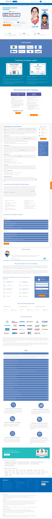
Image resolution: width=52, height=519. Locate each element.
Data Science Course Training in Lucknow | (21, 502)
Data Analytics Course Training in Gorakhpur (10, 463)
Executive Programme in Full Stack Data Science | (9, 512)
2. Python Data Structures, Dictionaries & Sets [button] (10, 222)
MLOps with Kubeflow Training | (7, 510)
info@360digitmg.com (19, 486)
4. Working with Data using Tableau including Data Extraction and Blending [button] (14, 239)
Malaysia (10, 475)
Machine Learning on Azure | (30, 510)
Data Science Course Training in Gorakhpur (23, 463)
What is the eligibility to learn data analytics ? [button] (10, 359)
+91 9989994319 (42, 280)
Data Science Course (7, 306)
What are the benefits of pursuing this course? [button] (10, 368)
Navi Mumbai (18, 473)
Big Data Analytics (39, 267)
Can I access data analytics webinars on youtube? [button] (11, 384)
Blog (38, 1)
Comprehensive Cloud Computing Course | (8, 507)
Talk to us (7, 454)
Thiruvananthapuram (29, 470)
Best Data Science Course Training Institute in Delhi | (9, 502)
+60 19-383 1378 (18, 487)
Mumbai (43, 473)
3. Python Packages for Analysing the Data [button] (9, 224)
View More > (6, 243)
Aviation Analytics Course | (13, 495)
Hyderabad (6, 475)
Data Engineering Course (24, 306)
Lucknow (17, 470)
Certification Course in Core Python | (18, 509)
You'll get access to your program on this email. (40, 287)
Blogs (36, 481)
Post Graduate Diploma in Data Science (20, 512)
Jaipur (6, 470)
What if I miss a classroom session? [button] (9, 388)
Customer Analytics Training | (20, 496)
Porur (14, 473)
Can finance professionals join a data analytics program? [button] (12, 373)
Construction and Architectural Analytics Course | (9, 497)
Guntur (43, 470)
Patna (21, 470)
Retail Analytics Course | (27, 496)
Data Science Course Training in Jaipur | (18, 501)
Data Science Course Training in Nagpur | (28, 501)
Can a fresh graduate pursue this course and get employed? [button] (12, 393)
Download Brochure (7, 25)
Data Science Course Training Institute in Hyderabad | (17, 500)
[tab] (26, 220)
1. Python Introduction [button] (7, 220)
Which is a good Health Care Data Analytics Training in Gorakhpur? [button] (13, 353)
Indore (34, 473)
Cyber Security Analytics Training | (19, 497)
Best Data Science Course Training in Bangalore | (31, 500)
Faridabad (35, 470)
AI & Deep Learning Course (40, 306)
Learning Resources (35, 1)
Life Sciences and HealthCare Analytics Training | (30, 495)
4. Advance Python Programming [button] (8, 226)
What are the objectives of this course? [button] (9, 364)
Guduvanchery (38, 473)
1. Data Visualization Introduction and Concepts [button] (10, 233)
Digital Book (37, 484)
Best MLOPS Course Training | (27, 509)
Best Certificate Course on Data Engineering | (8, 509)
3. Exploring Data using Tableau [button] (8, 237)
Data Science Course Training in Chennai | (8, 501)
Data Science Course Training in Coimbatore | (8, 504)
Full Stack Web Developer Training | (30, 511)
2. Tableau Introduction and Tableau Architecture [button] (10, 235)
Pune (11, 473)
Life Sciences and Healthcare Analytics (24, 355)
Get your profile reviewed (16, 25)
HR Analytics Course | (5, 496)
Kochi (26, 473)
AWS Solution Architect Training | (18, 507)
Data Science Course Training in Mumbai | (8, 503)
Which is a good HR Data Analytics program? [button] (10, 375)
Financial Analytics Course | (20, 495)
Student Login (44, 1)
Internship (28, 484)
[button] (1, 257)
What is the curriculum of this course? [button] (9, 366)
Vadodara (9, 470)
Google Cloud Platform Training (32, 507)
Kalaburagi (30, 473)
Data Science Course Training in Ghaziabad (19, 504)
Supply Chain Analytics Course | (12, 496)
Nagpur (13, 470)
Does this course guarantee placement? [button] (9, 397)
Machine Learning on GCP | (6, 511)
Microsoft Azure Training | (25, 507)
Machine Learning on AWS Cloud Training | (21, 511)
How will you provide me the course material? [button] (10, 377)
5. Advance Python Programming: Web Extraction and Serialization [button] (13, 228)
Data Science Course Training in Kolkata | (18, 503)
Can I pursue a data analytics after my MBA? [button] (10, 399)
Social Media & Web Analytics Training (7, 498)
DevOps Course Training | (14, 510)
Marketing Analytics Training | (6, 495)
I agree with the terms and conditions (41, 293)
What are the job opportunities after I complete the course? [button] (12, 395)
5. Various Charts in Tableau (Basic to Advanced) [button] (10, 241)
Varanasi (39, 470)
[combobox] (36, 289)
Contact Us (28, 481)
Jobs (31, 1)
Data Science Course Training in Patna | (32, 502)
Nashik (24, 470)
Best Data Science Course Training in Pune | (29, 503)
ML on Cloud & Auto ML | (13, 511)
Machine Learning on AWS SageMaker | (22, 510)
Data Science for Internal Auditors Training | (29, 497)
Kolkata (23, 473)
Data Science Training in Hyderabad (9, 465)
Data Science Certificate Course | (7, 500)
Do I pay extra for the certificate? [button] (8, 386)
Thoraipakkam (6, 473)
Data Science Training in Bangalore (34, 463)
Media (27, 485)
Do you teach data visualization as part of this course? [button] (11, 379)
